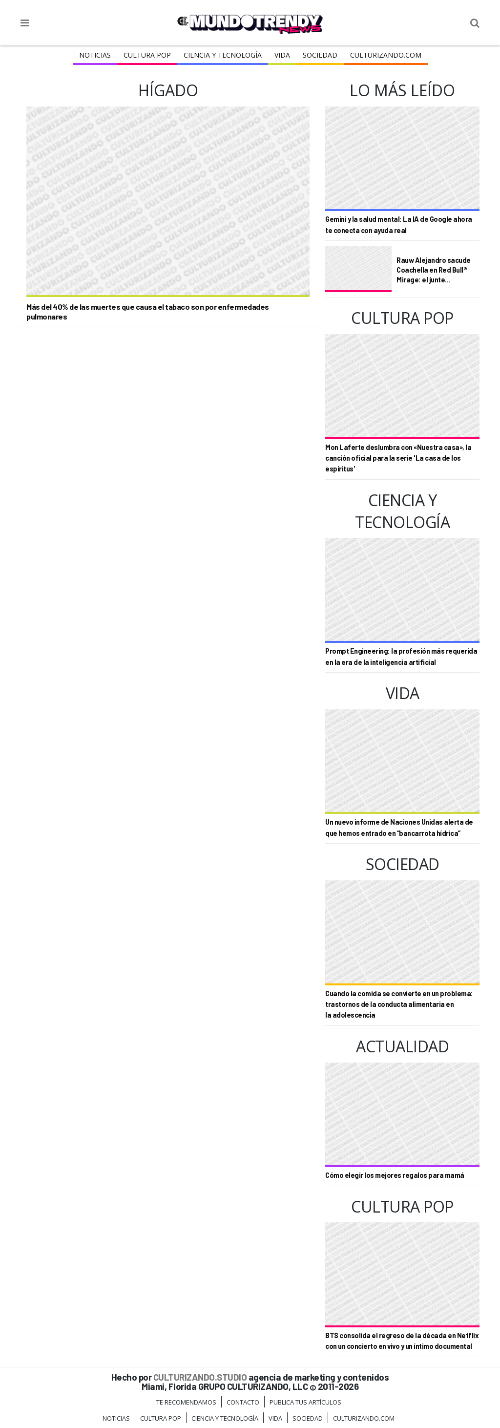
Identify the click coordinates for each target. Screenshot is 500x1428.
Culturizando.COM (385, 55)
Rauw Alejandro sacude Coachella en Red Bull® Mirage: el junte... (433, 269)
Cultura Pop (147, 55)
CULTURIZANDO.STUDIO (200, 1377)
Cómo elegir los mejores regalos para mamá (394, 1175)
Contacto (243, 1402)
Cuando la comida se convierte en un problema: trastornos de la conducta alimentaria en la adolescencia (399, 1004)
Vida (282, 55)
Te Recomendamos (186, 1402)
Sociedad (320, 55)
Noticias (95, 55)
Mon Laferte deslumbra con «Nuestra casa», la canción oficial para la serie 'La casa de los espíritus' (398, 458)
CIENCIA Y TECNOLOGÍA (223, 55)
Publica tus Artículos (305, 1402)
